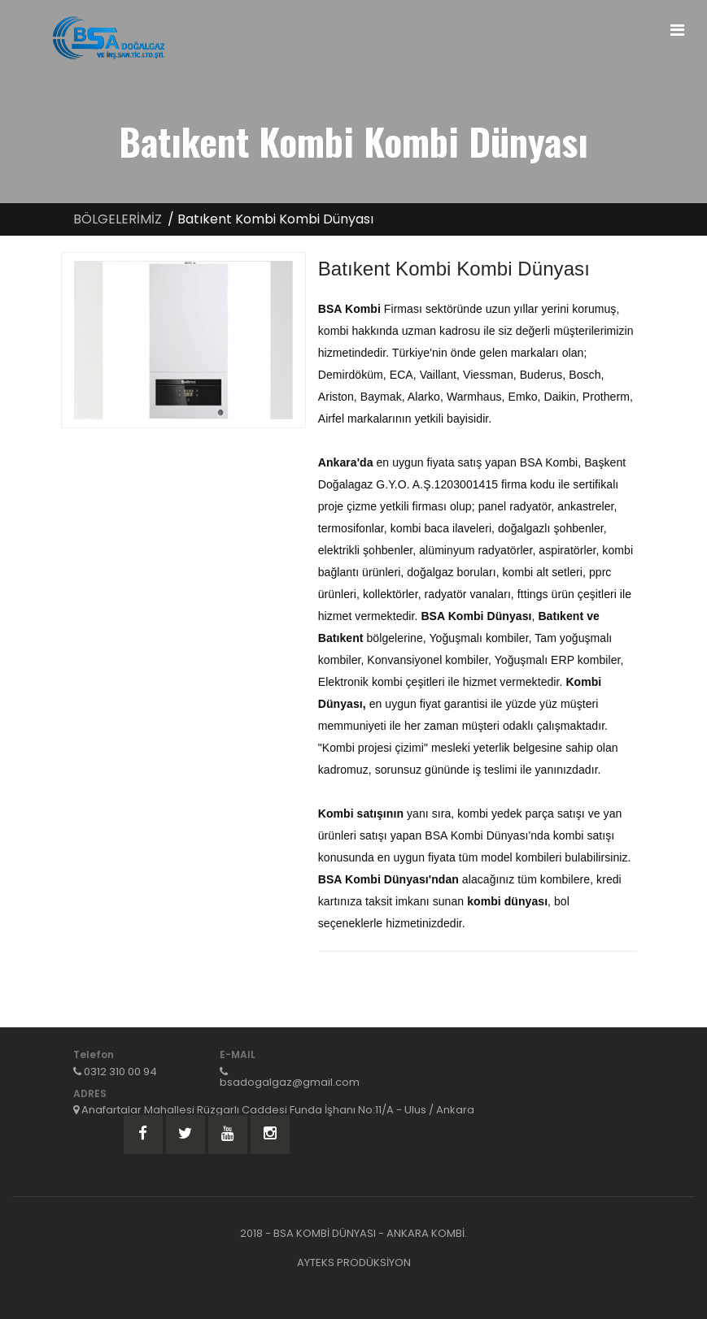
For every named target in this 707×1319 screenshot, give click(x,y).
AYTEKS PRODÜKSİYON (354, 1262)
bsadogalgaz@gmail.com (290, 1082)
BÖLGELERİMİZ (117, 219)
